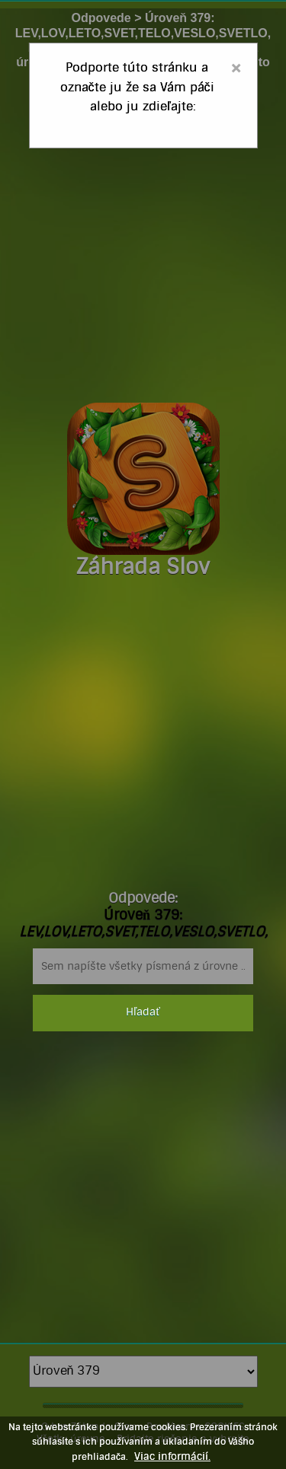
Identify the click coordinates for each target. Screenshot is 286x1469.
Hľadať (142, 1012)
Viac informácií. (172, 1456)
